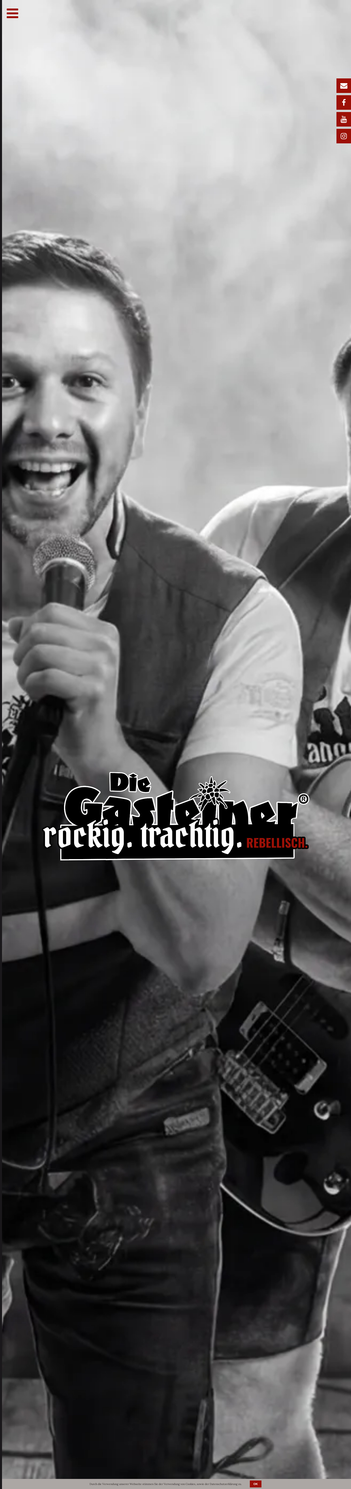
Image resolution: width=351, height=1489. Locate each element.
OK (255, 1484)
